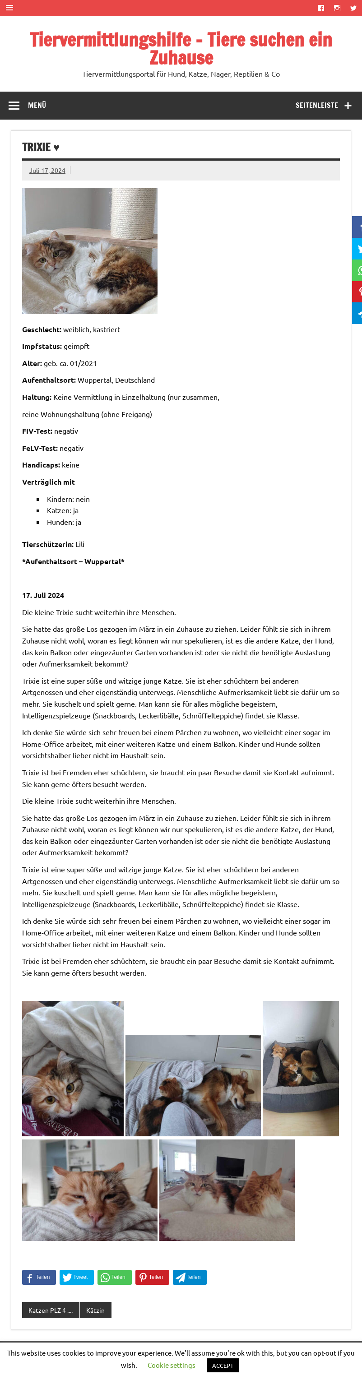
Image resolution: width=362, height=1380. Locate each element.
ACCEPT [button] (222, 1365)
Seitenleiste (317, 105)
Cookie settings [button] (171, 1365)
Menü (37, 105)
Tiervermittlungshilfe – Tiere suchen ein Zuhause (181, 48)
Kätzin (95, 1310)
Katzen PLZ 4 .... (50, 1310)
